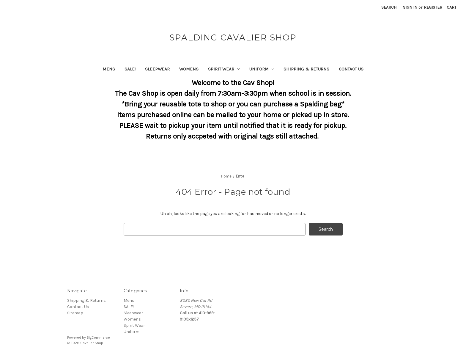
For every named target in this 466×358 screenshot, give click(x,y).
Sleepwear (157, 69)
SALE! (130, 69)
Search (388, 7)
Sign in (410, 7)
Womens (189, 69)
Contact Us (351, 69)
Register (433, 7)
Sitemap (75, 312)
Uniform (261, 69)
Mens (109, 69)
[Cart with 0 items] (451, 7)
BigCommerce (98, 337)
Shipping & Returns (306, 69)
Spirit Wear (224, 69)
